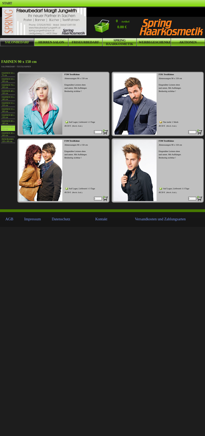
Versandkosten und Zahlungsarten (160, 219)
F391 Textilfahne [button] (166, 74)
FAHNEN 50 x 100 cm (8, 80)
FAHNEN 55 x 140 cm (8, 98)
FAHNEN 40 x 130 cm (8, 92)
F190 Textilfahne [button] (72, 141)
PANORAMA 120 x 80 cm (7, 140)
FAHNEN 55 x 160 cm (8, 110)
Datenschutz (61, 219)
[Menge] (98, 132)
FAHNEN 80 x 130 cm (8, 116)
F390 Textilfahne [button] (166, 141)
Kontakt (101, 219)
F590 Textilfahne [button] (72, 74)
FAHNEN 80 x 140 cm (8, 122)
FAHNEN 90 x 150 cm (8, 128)
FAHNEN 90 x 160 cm (8, 134)
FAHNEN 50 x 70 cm (8, 74)
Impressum (32, 219)
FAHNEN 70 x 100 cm (8, 86)
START (7, 3)
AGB (9, 219)
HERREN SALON (51, 42)
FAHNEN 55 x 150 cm (8, 104)
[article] (63, 104)
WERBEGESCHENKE (155, 42)
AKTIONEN (188, 42)
